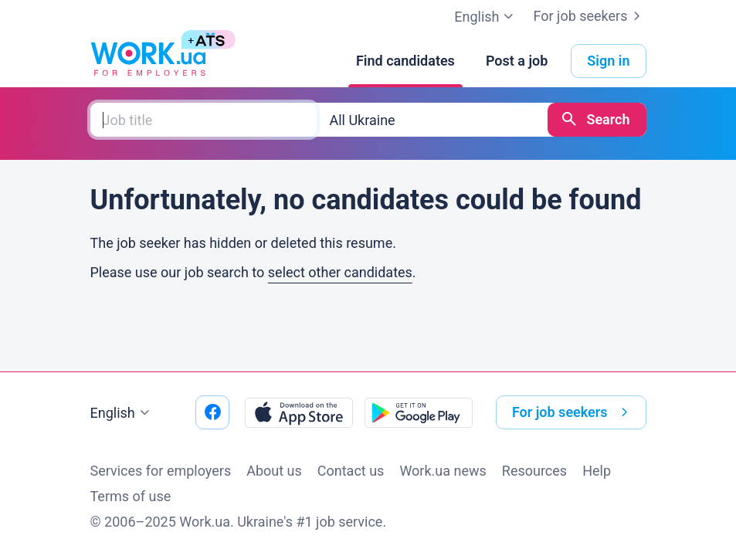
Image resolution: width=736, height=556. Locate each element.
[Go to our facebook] (212, 412)
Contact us (351, 471)
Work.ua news (442, 471)
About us (274, 471)
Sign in (608, 61)
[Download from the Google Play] (419, 412)
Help (596, 471)
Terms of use (130, 496)
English (122, 413)
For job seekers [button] (573, 412)
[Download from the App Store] (299, 412)
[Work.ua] (148, 61)
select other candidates (340, 272)
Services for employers (161, 471)
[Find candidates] (405, 61)
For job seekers (589, 16)
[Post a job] (516, 61)
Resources (534, 471)
